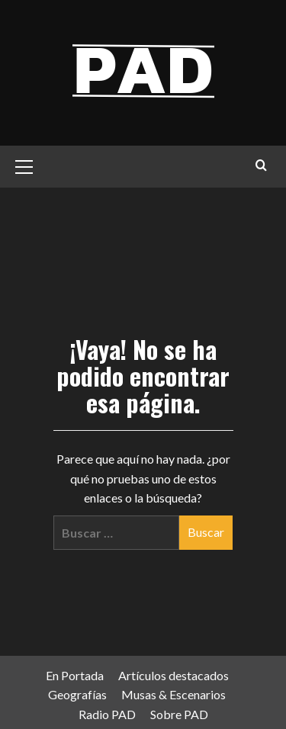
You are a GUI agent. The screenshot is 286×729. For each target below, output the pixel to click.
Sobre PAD (179, 714)
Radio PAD (107, 714)
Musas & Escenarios (173, 694)
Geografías (77, 694)
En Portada (75, 675)
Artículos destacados (173, 675)
